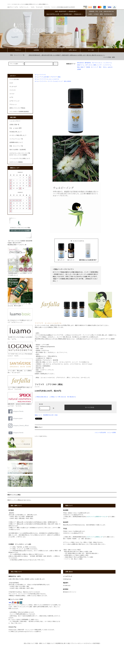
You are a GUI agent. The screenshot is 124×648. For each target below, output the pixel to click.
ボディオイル (89, 65)
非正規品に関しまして (16, 131)
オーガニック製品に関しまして (18, 135)
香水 (100, 67)
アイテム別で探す (44, 77)
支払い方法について (29, 643)
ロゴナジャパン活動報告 (16, 162)
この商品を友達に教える (41, 396)
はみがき (110, 67)
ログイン (53, 50)
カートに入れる (88, 407)
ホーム (36, 74)
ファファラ (43, 74)
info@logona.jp (67, 579)
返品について (38, 415)
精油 (78, 67)
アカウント (16, 50)
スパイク (12, 93)
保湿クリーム (80, 65)
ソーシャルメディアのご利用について (20, 158)
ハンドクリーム (107, 65)
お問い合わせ (71, 50)
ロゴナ (11, 83)
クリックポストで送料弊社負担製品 (19, 111)
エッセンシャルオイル (53, 79)
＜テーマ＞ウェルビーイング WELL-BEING (59, 81)
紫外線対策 (88, 62)
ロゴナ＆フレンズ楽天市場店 (92, 643)
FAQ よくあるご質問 (15, 128)
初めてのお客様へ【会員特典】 (18, 149)
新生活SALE (80, 62)
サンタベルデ (13, 86)
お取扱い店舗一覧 (14, 124)
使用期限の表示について (16, 142)
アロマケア (54, 77)
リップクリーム (107, 62)
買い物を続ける (71, 396)
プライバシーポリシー (77, 643)
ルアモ (11, 97)
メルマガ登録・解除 (109, 57)
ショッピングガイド (15, 121)
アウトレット (13, 104)
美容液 (88, 67)
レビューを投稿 (111, 432)
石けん (105, 67)
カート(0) (89, 50)
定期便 (79, 69)
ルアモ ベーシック (15, 101)
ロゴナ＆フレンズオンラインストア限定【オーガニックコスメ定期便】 (20, 154)
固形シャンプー (97, 65)
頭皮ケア (83, 67)
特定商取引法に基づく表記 (50, 415)
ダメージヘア (94, 67)
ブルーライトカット (97, 62)
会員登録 (35, 50)
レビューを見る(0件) (100, 432)
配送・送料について (41, 643)
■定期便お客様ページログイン (16, 244)
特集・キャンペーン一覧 (16, 55)
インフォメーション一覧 (16, 139)
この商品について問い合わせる (57, 396)
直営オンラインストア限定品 (17, 108)
